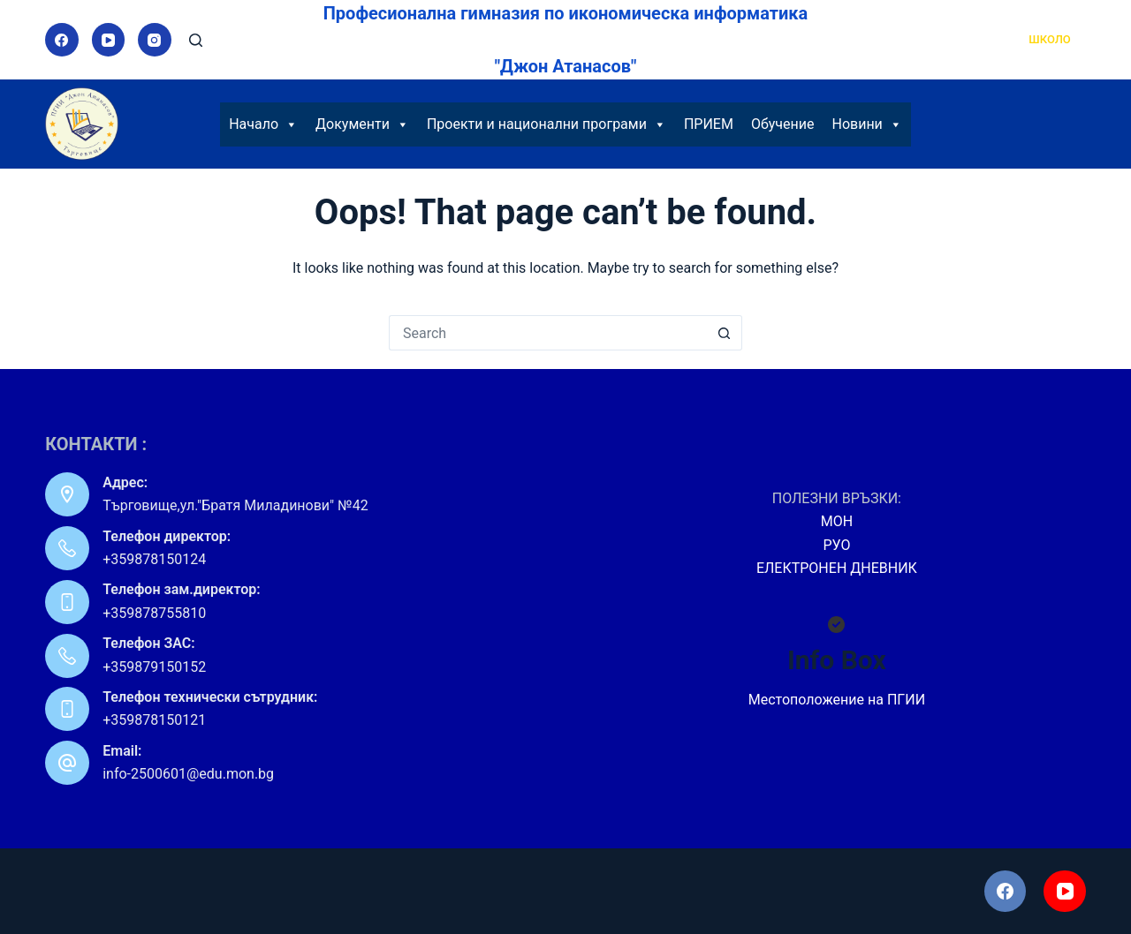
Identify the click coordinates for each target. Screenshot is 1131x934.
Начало (263, 124)
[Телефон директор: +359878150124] (67, 548)
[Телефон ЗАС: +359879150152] (67, 656)
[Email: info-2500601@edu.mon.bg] (67, 763)
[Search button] (724, 332)
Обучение (783, 124)
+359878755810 (154, 613)
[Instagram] (154, 39)
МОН (837, 521)
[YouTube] (108, 39)
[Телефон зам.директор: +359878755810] (67, 602)
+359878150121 (154, 720)
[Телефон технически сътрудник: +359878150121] (67, 709)
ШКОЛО (1049, 39)
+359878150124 (154, 559)
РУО (836, 545)
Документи (362, 124)
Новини (866, 124)
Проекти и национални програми (546, 124)
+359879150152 (154, 667)
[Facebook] (62, 39)
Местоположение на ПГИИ (836, 699)
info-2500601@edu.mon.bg (188, 773)
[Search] (195, 40)
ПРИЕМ (708, 124)
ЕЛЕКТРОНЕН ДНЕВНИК (836, 568)
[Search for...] (548, 332)
